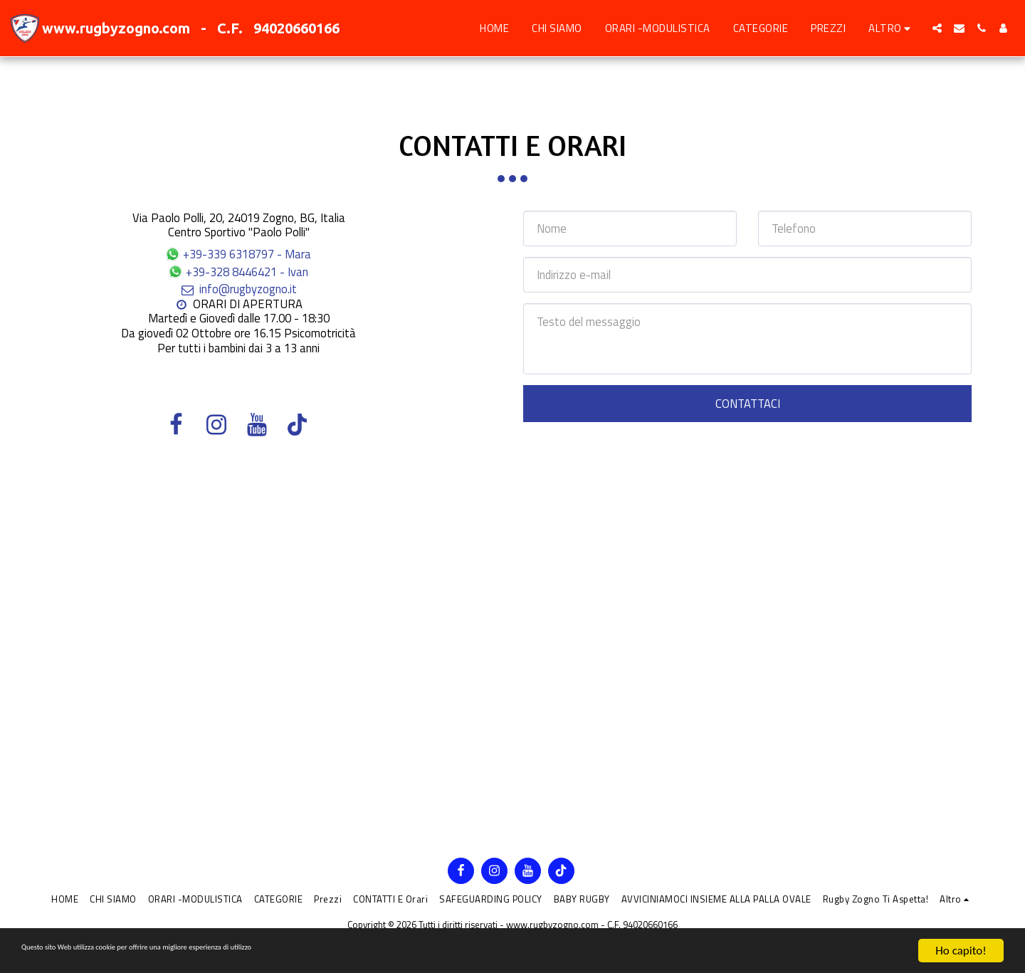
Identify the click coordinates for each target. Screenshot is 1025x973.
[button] (937, 28)
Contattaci (747, 403)
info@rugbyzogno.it (238, 289)
